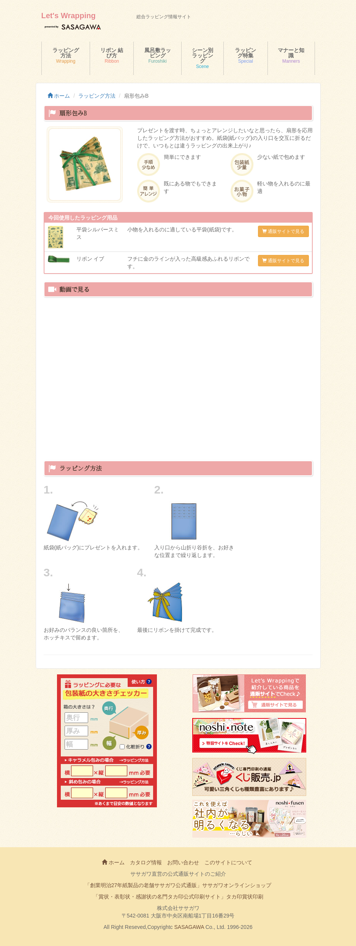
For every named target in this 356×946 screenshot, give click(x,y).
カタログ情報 (146, 862)
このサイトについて (228, 862)
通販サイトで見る (283, 231)
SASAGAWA (189, 927)
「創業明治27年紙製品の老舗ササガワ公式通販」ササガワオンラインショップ (178, 885)
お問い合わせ (183, 862)
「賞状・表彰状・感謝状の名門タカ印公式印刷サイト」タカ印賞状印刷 (178, 897)
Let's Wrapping (68, 15)
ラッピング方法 (97, 96)
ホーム (58, 96)
